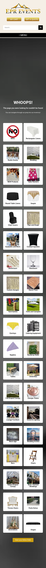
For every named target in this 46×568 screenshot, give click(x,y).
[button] (23, 35)
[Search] (40, 27)
